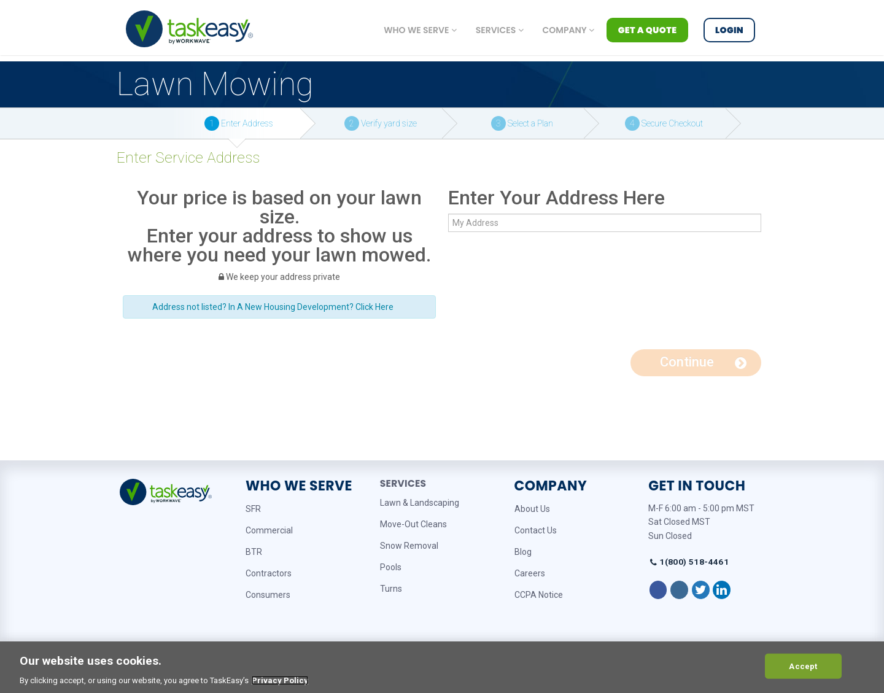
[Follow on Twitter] (701, 590)
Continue (703, 362)
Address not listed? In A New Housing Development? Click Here (273, 307)
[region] (442, 667)
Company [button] (568, 30)
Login (729, 30)
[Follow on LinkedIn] (722, 590)
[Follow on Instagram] (679, 590)
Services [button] (500, 30)
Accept (803, 665)
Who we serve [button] (420, 30)
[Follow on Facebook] (658, 590)
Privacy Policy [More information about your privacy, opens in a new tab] (280, 680)
